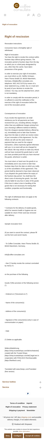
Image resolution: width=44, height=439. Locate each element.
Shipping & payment (17, 410)
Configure (17, 436)
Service (5, 387)
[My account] (33, 15)
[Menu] (5, 15)
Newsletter (31, 410)
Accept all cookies (32, 436)
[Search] (28, 15)
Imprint (29, 403)
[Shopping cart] (39, 15)
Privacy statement (29, 407)
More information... (25, 431)
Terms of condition (17, 403)
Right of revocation (13, 407)
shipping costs (26, 417)
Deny (8, 436)
